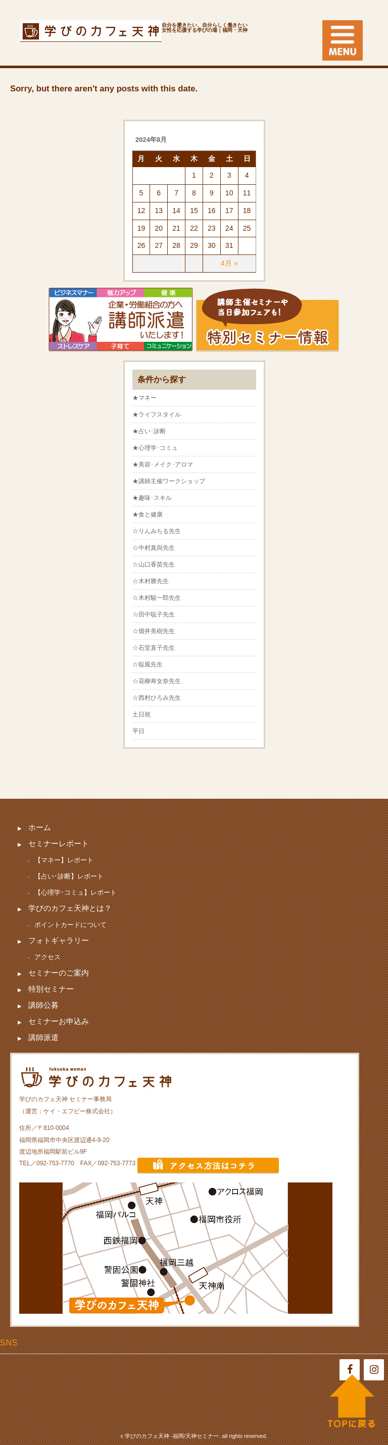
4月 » (229, 263)
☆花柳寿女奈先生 (156, 681)
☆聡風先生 (147, 664)
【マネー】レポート (63, 860)
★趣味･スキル (152, 497)
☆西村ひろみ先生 (156, 697)
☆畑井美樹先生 (153, 631)
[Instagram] (374, 1369)
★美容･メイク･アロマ (162, 464)
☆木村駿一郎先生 (156, 597)
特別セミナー (51, 989)
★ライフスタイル (156, 414)
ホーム (39, 827)
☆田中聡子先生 (153, 614)
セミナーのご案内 (58, 972)
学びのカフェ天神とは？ (70, 908)
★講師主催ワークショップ (168, 481)
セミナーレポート (58, 843)
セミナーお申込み (58, 1021)
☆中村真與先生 (153, 547)
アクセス (47, 957)
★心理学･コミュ (155, 447)
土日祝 (141, 714)
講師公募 (43, 1005)
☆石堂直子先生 (153, 647)
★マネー (144, 397)
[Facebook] (350, 1369)
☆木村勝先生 (150, 581)
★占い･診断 (149, 431)
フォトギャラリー (58, 940)
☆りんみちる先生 (156, 531)
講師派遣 (43, 1037)
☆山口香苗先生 (153, 564)
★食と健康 (147, 514)
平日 (138, 731)
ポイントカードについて (70, 924)
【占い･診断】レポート (69, 876)
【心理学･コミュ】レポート (75, 892)
